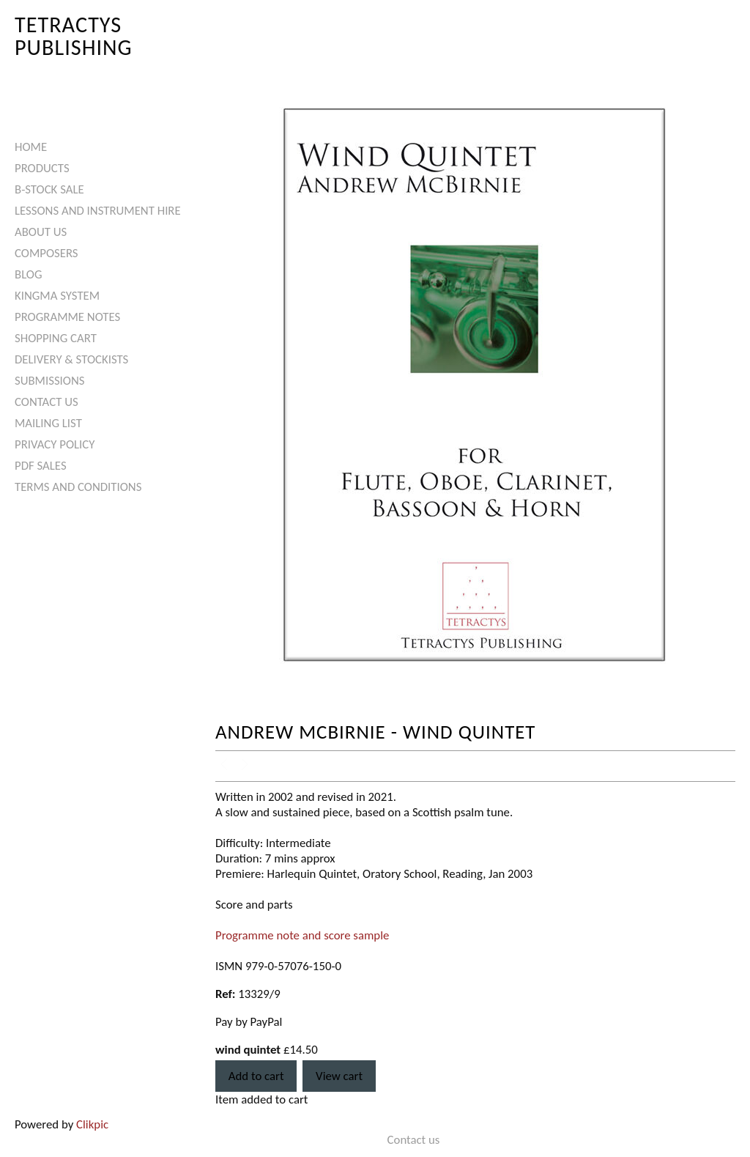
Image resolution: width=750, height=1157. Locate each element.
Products (42, 168)
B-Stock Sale (49, 189)
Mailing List (48, 423)
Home (31, 147)
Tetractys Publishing (74, 35)
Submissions (49, 380)
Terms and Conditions (78, 487)
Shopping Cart (56, 338)
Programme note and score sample (302, 935)
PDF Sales (41, 465)
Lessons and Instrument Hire (98, 210)
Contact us (46, 402)
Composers (46, 253)
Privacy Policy (54, 444)
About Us (41, 232)
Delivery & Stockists (71, 359)
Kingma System (57, 295)
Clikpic (92, 1124)
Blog (28, 274)
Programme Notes (67, 317)
